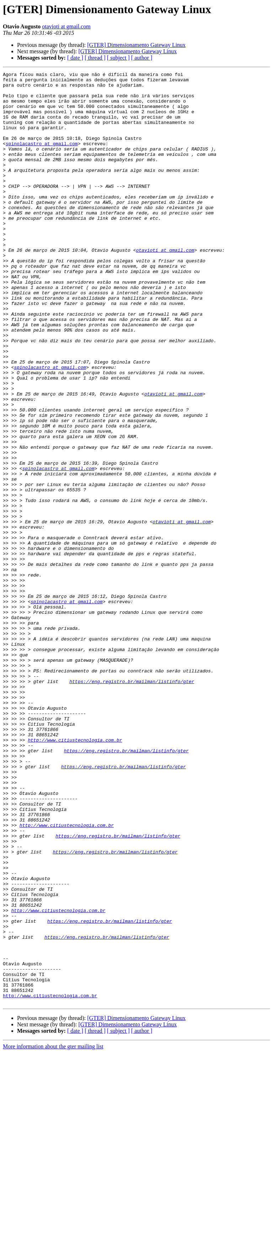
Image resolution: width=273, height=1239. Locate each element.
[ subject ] (118, 58)
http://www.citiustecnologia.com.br (75, 874)
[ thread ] (95, 58)
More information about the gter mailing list (53, 1233)
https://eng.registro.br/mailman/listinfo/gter (131, 804)
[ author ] (141, 58)
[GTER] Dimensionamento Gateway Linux (136, 45)
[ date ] (75, 58)
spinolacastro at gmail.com (42, 158)
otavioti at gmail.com (66, 26)
